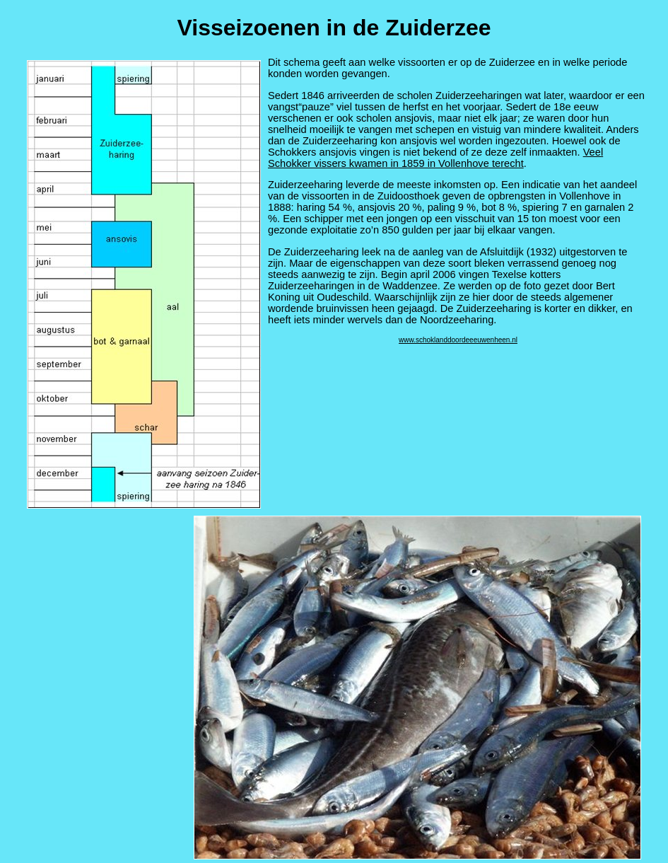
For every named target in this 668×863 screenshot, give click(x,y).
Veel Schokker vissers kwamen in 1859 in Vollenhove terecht (435, 157)
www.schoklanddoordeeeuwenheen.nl (458, 340)
